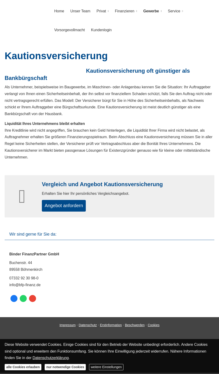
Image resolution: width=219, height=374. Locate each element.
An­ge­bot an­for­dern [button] (67, 205)
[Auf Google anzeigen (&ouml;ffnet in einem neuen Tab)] (32, 299)
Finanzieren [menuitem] (122, 11)
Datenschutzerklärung (51, 358)
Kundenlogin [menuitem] (100, 29)
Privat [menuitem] (100, 11)
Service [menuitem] (171, 11)
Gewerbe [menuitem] (148, 11)
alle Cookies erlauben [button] (23, 367)
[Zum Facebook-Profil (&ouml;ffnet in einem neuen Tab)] (13, 299)
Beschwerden (135, 326)
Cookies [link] (153, 326)
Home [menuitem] (59, 11)
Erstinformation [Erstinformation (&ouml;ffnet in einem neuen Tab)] (111, 326)
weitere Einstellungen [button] (106, 367)
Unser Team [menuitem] (80, 11)
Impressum (68, 326)
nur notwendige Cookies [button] (65, 367)
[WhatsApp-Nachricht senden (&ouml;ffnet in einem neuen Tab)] (23, 299)
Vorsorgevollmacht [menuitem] (69, 29)
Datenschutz (88, 326)
